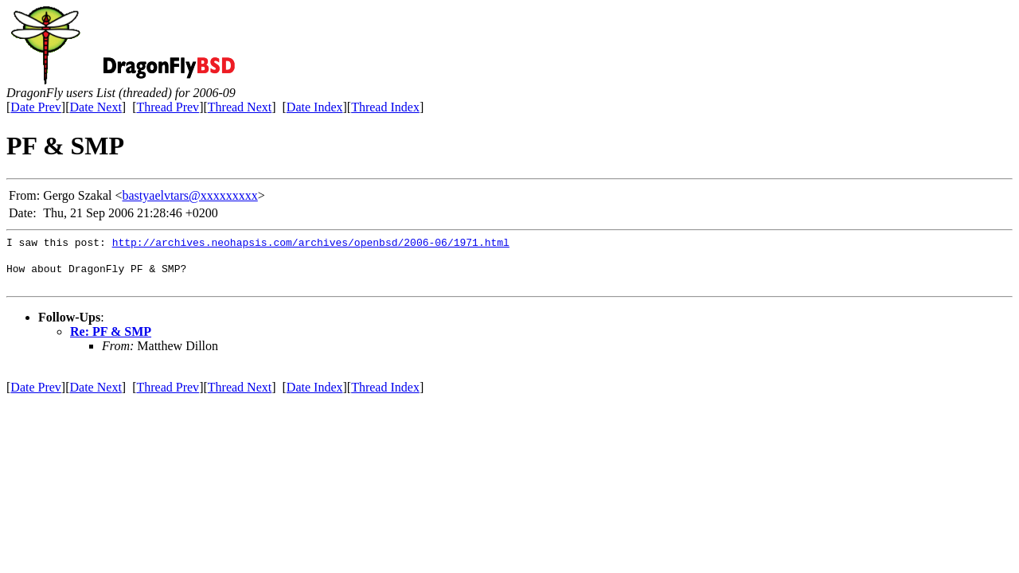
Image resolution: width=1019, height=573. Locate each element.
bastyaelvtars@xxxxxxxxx (190, 195)
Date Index (315, 107)
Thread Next (239, 107)
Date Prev (35, 107)
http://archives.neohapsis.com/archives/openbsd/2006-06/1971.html (311, 244)
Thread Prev (167, 107)
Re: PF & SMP (110, 336)
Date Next (96, 107)
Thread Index (385, 107)
